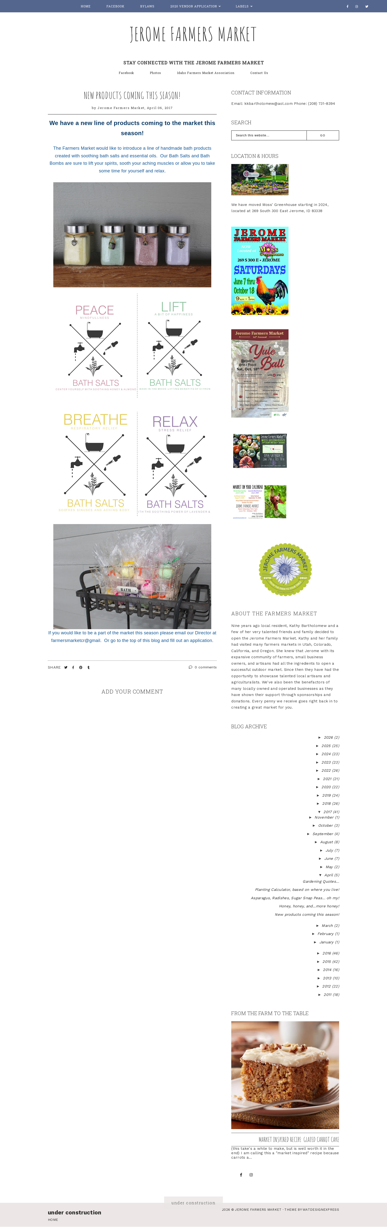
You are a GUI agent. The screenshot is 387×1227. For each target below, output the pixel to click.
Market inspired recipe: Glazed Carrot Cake (299, 1139)
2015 (327, 961)
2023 (326, 762)
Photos (155, 73)
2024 (326, 754)
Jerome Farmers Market (193, 33)
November (324, 817)
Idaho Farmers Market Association (205, 73)
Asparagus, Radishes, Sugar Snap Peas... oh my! (295, 898)
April (329, 875)
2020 (326, 787)
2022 (326, 770)
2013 (328, 978)
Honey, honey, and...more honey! (309, 906)
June (329, 858)
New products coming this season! (132, 95)
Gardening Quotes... (321, 881)
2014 (328, 970)
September (323, 834)
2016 (327, 953)
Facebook (115, 6)
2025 (326, 746)
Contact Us (259, 73)
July (330, 850)
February (326, 934)
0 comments (203, 667)
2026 (329, 737)
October (326, 825)
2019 (327, 795)
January (327, 942)
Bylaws (147, 6)
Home (86, 6)
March (328, 925)
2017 (328, 812)
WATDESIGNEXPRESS (321, 1209)
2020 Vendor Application (193, 6)
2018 (327, 803)
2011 (328, 994)
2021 (328, 779)
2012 (327, 986)
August (327, 842)
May (330, 867)
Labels (242, 6)
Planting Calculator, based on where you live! (297, 889)
